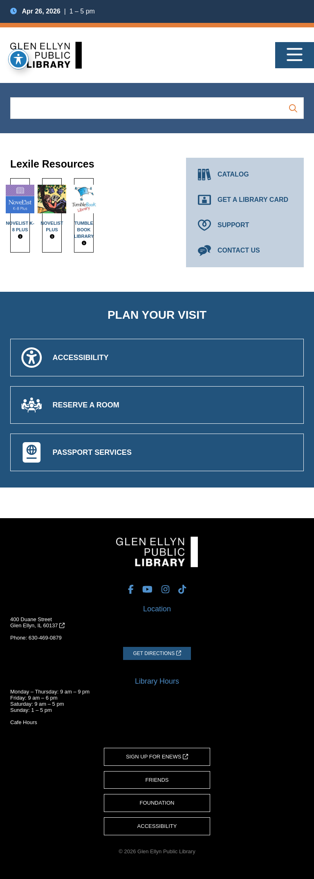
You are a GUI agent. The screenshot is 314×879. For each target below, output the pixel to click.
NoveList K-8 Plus (20, 208)
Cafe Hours (23, 722)
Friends (156, 780)
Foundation (157, 803)
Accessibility (157, 826)
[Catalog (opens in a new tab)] (245, 174)
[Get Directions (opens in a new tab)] (157, 653)
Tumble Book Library (84, 212)
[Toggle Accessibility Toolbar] (18, 59)
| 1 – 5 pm (52, 11)
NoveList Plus (52, 208)
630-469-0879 (45, 638)
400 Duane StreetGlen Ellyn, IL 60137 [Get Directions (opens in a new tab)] (37, 622)
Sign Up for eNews (157, 757)
